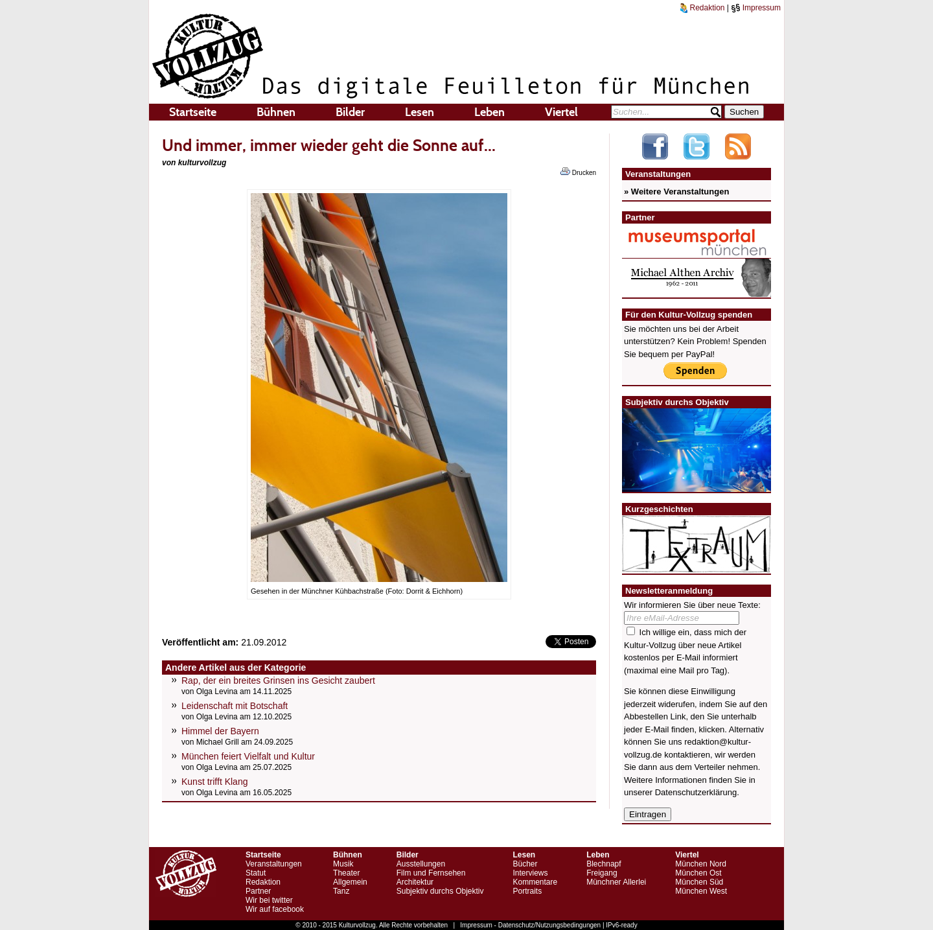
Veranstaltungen (274, 863)
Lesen (419, 112)
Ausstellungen (421, 863)
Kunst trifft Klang (214, 781)
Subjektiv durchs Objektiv (440, 891)
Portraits (527, 891)
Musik (343, 863)
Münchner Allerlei (616, 882)
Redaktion (702, 7)
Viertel (561, 112)
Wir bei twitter (269, 900)
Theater (346, 873)
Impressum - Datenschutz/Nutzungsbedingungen (530, 925)
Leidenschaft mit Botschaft (234, 706)
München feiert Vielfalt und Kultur (248, 756)
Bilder (350, 112)
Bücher (525, 863)
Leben (489, 112)
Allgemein (350, 882)
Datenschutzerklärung (696, 792)
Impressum (756, 7)
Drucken (578, 171)
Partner (258, 891)
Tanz (341, 891)
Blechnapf (603, 863)
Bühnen (276, 112)
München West (701, 891)
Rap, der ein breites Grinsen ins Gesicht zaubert (278, 680)
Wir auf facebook (275, 909)
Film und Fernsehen (431, 873)
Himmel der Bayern (220, 731)
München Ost (698, 873)
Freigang (601, 873)
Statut (256, 873)
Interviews (530, 873)
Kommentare (535, 882)
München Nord (700, 863)
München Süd (699, 882)
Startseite (192, 112)
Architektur (415, 882)
